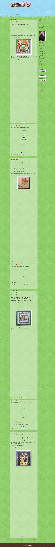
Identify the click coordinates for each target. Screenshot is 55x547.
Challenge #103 (14, 159)
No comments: (18, 397)
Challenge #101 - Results (16, 400)
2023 (40, 95)
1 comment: (18, 154)
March (41, 89)
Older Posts (35, 539)
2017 (40, 102)
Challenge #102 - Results (16, 264)
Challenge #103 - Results (16, 125)
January (41, 91)
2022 (40, 96)
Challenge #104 (14, 21)
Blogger (31, 545)
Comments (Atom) (15, 541)
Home (12, 14)
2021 (40, 97)
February (41, 90)
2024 (40, 94)
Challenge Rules (16, 14)
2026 (40, 84)
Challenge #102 (14, 292)
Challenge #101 (14, 433)
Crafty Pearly (41, 64)
